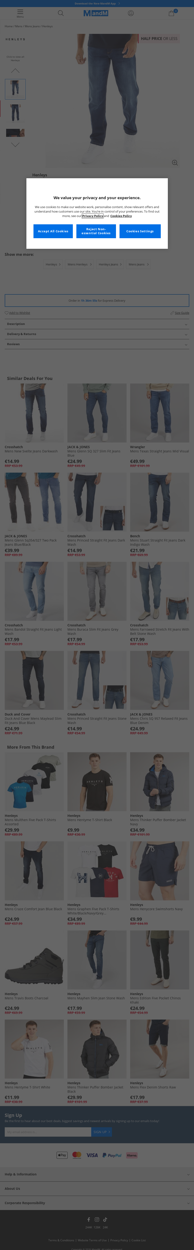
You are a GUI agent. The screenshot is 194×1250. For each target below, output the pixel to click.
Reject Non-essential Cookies (96, 231)
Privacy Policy (92, 216)
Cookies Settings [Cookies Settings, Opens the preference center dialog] (140, 231)
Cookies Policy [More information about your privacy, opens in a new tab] (121, 216)
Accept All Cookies (53, 231)
